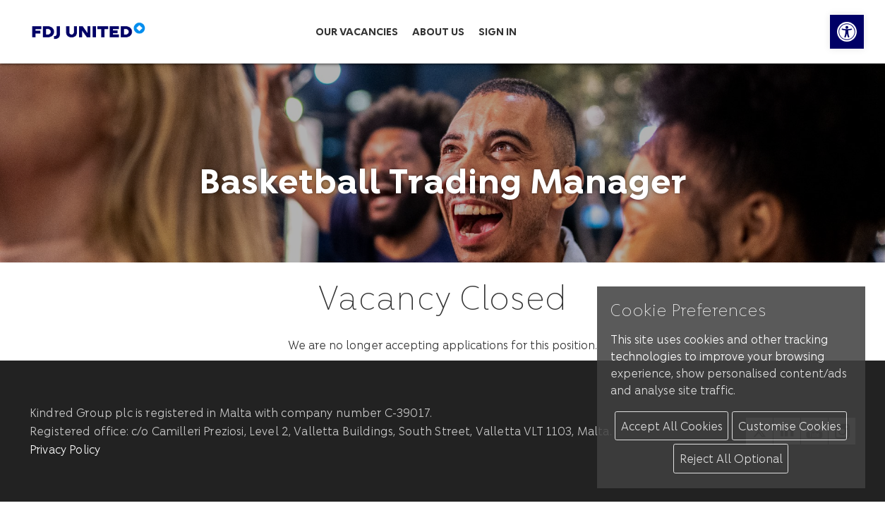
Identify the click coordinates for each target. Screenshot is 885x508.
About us (438, 31)
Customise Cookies (789, 426)
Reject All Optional (731, 458)
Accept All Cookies (672, 426)
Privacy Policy (65, 449)
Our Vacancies (356, 31)
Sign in (497, 31)
